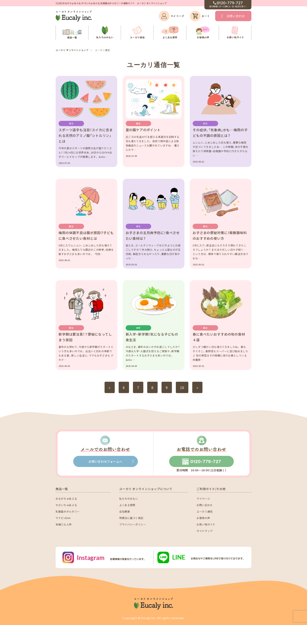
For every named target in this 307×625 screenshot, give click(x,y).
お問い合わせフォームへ (105, 461)
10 (182, 387)
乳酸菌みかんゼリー (68, 511)
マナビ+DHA (63, 518)
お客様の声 (203, 518)
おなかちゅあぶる (66, 498)
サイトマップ (205, 531)
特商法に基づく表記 (131, 518)
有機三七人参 (64, 524)
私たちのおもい (128, 498)
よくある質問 (127, 505)
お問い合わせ (236, 16)
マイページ (203, 498)
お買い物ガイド (206, 524)
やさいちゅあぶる (66, 505)
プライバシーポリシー (132, 524)
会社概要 (124, 511)
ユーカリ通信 (205, 511)
